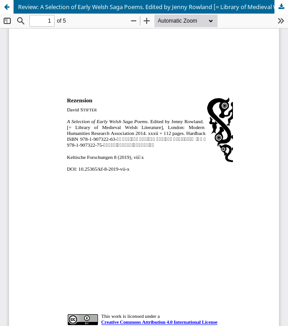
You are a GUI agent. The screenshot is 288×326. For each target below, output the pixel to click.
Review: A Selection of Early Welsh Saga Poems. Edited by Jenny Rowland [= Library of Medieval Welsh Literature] (153, 7)
